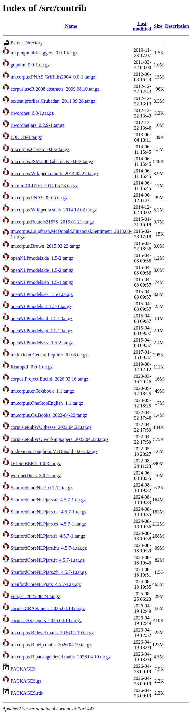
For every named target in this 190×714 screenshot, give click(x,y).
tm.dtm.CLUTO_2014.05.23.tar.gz (44, 185)
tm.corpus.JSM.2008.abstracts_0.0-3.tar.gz (52, 161)
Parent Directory (27, 42)
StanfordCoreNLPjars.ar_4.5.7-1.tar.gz (48, 499)
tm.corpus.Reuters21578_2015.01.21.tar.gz (52, 221)
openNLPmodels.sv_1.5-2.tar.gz (42, 342)
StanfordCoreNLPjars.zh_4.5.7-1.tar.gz (49, 572)
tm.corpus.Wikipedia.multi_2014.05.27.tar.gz (54, 173)
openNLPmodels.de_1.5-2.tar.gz (42, 270)
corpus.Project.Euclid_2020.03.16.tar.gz (49, 378)
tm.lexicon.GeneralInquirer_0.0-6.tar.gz (49, 354)
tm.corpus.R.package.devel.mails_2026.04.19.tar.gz (61, 656)
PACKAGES (23, 668)
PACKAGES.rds (27, 693)
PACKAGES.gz (26, 680)
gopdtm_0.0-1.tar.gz (30, 64)
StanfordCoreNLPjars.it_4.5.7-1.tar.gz (48, 560)
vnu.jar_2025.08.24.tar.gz (35, 596)
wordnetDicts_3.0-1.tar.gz (36, 475)
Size (158, 26)
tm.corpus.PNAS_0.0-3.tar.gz (39, 197)
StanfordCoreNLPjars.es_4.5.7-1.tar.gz (48, 523)
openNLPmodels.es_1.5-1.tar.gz (42, 294)
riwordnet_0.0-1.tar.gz (32, 113)
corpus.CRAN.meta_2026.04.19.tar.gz (48, 608)
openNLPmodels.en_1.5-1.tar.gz (42, 282)
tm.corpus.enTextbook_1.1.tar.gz (42, 391)
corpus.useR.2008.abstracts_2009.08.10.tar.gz (55, 89)
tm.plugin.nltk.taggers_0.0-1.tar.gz (44, 52)
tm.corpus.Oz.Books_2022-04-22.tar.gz (49, 415)
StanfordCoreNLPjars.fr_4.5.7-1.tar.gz (48, 536)
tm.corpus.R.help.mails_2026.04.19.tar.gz (51, 644)
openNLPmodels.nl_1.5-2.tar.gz (41, 318)
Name (71, 26)
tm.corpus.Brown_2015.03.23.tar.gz (45, 246)
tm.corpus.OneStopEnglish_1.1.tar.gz (47, 403)
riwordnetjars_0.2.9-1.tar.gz (37, 125)
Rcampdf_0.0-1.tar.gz (32, 366)
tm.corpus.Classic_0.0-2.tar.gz (40, 149)
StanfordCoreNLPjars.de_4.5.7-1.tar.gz (49, 511)
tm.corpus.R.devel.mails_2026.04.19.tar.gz (52, 632)
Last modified (142, 26)
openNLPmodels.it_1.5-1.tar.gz (41, 306)
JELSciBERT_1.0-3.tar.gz (36, 463)
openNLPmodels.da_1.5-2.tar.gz (42, 258)
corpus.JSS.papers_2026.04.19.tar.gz (46, 620)
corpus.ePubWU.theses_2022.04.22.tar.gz (51, 427)
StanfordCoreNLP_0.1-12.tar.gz (42, 487)
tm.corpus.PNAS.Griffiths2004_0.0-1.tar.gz (53, 76)
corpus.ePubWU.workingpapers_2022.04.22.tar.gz (60, 439)
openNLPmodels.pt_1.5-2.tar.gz (41, 330)
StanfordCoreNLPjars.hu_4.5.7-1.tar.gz (49, 548)
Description (177, 26)
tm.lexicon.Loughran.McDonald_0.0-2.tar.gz (54, 451)
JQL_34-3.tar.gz (26, 137)
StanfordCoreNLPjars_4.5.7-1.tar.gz (46, 584)
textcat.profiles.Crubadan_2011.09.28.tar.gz (53, 101)
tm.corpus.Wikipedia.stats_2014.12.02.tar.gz (54, 209)
